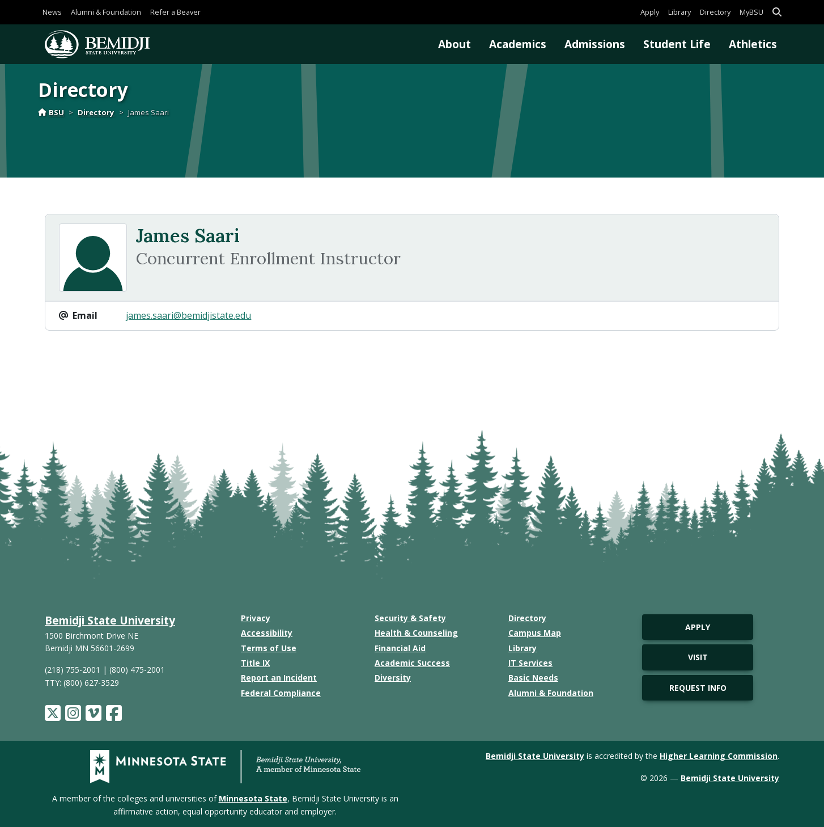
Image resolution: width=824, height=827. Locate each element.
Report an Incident (279, 677)
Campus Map (534, 632)
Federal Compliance (281, 692)
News (52, 12)
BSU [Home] (51, 112)
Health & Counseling (416, 632)
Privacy (255, 618)
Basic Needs (533, 677)
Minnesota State (253, 798)
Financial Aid (400, 648)
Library (679, 12)
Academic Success (412, 662)
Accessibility (266, 632)
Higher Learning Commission (719, 755)
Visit (698, 657)
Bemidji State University (110, 620)
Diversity (393, 677)
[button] (777, 12)
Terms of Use (268, 648)
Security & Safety (410, 618)
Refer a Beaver (175, 12)
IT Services (530, 662)
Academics (517, 44)
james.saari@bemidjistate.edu (188, 315)
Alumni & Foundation (106, 12)
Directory (715, 12)
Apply (649, 12)
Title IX (255, 662)
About (454, 44)
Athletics (753, 44)
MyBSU (751, 12)
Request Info (698, 687)
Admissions (594, 44)
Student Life (677, 44)
